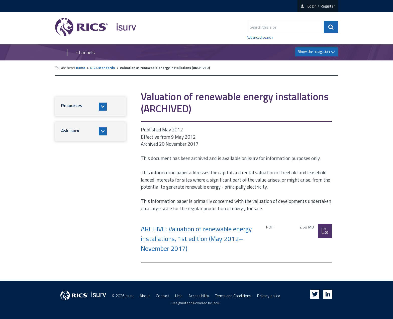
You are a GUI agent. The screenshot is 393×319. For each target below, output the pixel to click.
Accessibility (198, 296)
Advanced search (260, 37)
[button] (90, 106)
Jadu (216, 302)
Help (178, 296)
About (145, 296)
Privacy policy (268, 296)
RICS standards (102, 67)
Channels (85, 52)
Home (80, 67)
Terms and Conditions (233, 296)
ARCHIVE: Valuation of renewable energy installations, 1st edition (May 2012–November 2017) (196, 238)
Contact (162, 296)
